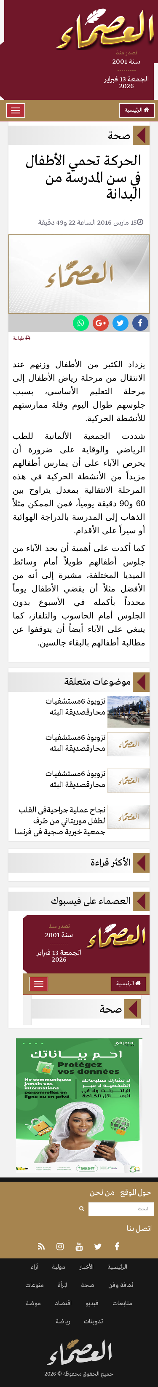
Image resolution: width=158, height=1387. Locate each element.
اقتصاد (63, 1303)
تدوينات (93, 1321)
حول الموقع (136, 1193)
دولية (58, 1267)
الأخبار (86, 1267)
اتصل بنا (139, 1229)
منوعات (34, 1285)
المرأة (62, 1285)
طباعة (21, 338)
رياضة (63, 1321)
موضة (33, 1303)
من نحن (102, 1193)
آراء (34, 1267)
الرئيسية (137, 110)
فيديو (92, 1303)
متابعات (122, 1303)
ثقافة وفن (120, 1285)
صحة (87, 1285)
